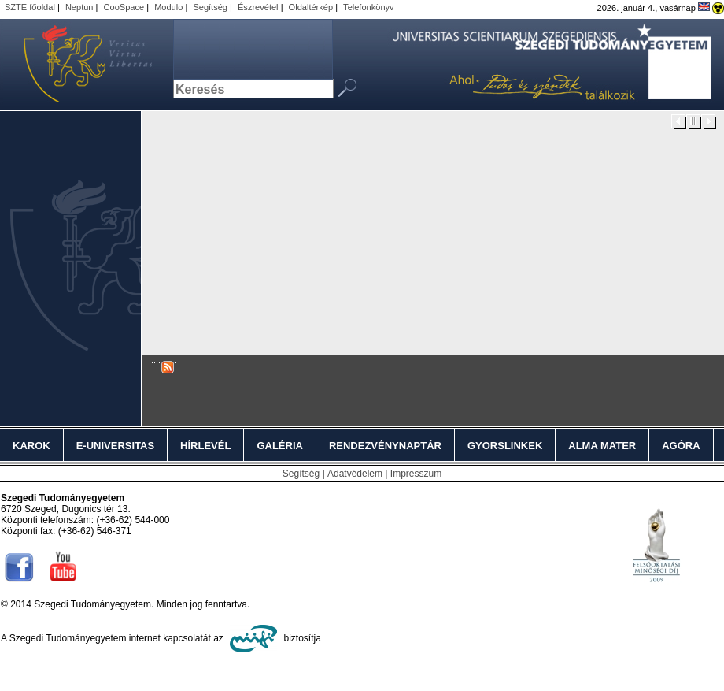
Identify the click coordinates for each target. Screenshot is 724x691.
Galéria (280, 445)
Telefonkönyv (368, 7)
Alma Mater (602, 445)
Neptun (79, 7)
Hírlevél (205, 445)
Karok (31, 445)
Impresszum (415, 473)
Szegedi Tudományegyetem (78, 64)
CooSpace (124, 7)
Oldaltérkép (311, 7)
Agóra (681, 445)
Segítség (210, 7)
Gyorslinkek (504, 445)
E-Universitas (115, 445)
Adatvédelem (354, 473)
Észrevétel (258, 7)
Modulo (168, 7)
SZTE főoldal (30, 7)
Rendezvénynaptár (385, 445)
